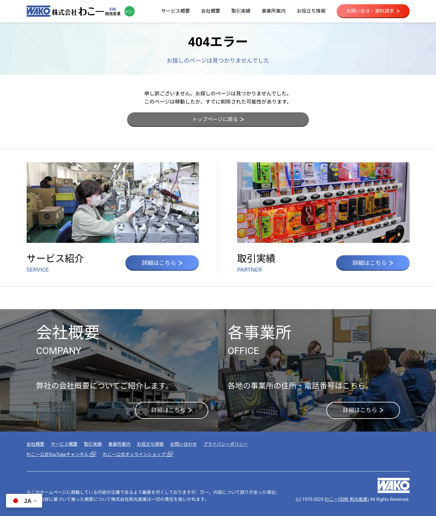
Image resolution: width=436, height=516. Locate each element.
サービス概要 (175, 11)
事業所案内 (274, 11)
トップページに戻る (218, 119)
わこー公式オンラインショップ (138, 454)
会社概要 (210, 11)
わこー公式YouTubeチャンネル (62, 454)
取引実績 (240, 11)
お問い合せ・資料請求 (373, 11)
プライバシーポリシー (225, 444)
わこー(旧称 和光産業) (347, 499)
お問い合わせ (183, 444)
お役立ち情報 (311, 11)
